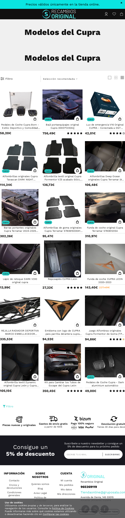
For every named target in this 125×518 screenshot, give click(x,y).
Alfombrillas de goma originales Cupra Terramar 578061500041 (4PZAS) (62, 231)
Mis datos (66, 489)
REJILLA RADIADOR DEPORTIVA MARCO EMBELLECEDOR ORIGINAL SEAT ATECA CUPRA (20, 334)
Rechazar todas (109, 512)
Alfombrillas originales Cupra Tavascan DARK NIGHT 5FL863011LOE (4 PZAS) (20, 179)
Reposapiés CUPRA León (62, 279)
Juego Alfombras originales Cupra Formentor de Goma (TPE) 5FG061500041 (105, 334)
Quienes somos (40, 484)
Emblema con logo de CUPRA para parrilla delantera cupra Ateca (62, 334)
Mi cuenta (66, 480)
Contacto (14, 480)
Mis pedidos (66, 485)
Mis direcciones (66, 494)
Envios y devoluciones (14, 486)
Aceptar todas (87, 512)
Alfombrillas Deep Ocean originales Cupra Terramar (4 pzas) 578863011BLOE (105, 179)
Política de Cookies (63, 508)
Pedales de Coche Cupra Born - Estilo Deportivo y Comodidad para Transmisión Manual (20, 128)
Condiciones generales (14, 494)
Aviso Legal (40, 493)
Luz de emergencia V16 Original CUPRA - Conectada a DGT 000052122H (105, 128)
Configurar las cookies (56, 514)
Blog (40, 488)
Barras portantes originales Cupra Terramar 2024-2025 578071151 (20, 231)
